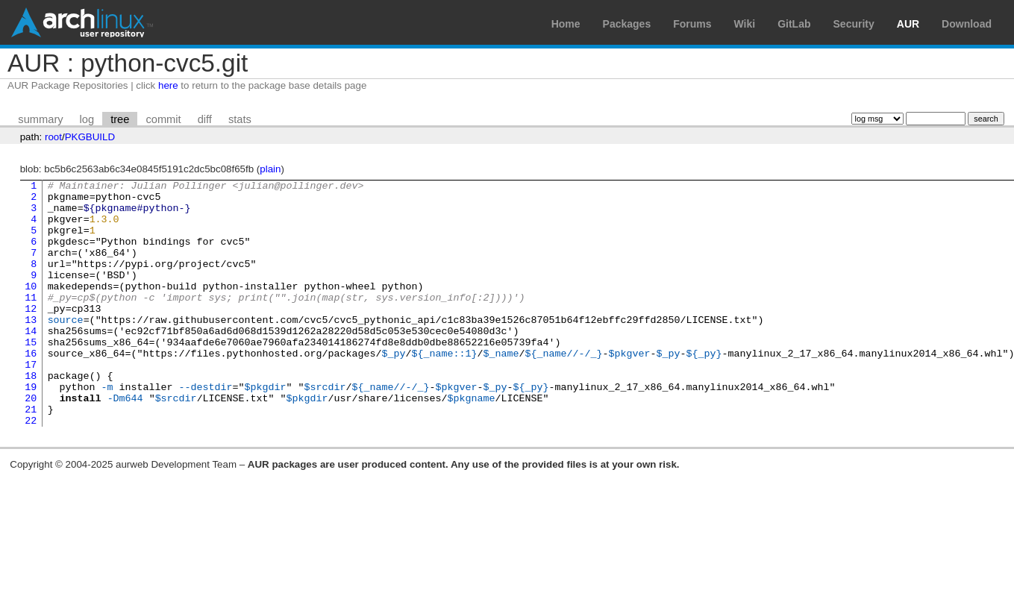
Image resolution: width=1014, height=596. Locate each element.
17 (31, 402)
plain (270, 169)
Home (565, 24)
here (168, 85)
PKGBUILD (90, 136)
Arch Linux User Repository (82, 22)
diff (205, 119)
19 (31, 429)
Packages (627, 24)
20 (31, 442)
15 (31, 375)
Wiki (745, 24)
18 (31, 415)
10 (31, 308)
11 (31, 321)
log (87, 119)
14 (31, 361)
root (53, 136)
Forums (692, 24)
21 (31, 455)
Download (967, 24)
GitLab (793, 24)
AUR (908, 24)
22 (31, 469)
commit (163, 119)
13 (31, 348)
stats (239, 119)
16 (31, 388)
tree (119, 119)
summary (40, 119)
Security (853, 24)
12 (31, 335)
